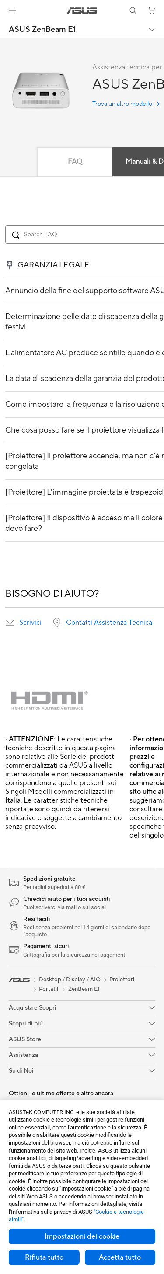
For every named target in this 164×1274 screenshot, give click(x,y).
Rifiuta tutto (44, 1257)
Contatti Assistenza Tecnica (109, 622)
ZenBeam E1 (84, 989)
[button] (13, 10)
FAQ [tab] (75, 161)
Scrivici (30, 622)
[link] (82, 10)
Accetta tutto (120, 1257)
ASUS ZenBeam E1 (42, 30)
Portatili (49, 989)
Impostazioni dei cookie (82, 1236)
